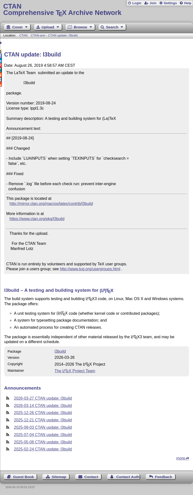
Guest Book (23, 477)
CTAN (23, 35)
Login (136, 3)
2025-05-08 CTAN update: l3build (43, 442)
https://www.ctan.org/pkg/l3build (37, 219)
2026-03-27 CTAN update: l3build (43, 398)
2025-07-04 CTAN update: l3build (43, 435)
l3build (60, 351)
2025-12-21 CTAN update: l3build (43, 420)
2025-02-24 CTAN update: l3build (43, 449)
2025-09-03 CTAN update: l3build (43, 427)
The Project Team (74, 371)
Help (188, 3)
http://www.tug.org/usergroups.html (90, 269)
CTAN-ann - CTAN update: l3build (54, 35)
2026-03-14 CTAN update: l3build (43, 406)
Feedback (163, 477)
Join (153, 3)
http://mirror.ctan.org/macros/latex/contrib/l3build (51, 204)
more (180, 458)
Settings (170, 3)
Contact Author (128, 477)
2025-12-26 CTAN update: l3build (43, 413)
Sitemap (59, 477)
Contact (91, 477)
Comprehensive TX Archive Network (96, 9)
